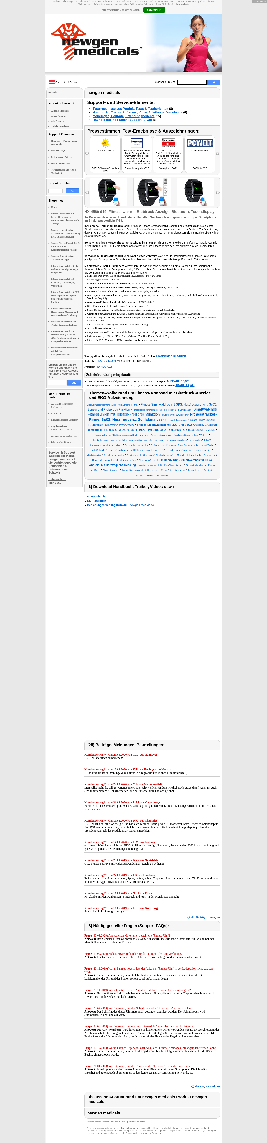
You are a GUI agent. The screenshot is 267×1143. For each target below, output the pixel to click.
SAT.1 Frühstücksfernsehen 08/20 (105, 169)
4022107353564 (128, 361)
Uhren (54, 207)
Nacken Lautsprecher (64, 436)
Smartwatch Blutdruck (171, 356)
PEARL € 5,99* (179, 381)
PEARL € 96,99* (106, 361)
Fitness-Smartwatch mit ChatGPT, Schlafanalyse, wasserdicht (63, 282)
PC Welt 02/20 (200, 168)
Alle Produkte (57, 121)
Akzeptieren (154, 9)
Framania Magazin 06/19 (136, 168)
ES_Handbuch (96, 500)
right (218, 192)
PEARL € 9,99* (184, 385)
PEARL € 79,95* (104, 366)
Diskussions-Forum (60, 163)
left (87, 192)
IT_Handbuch (96, 496)
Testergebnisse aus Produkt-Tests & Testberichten (130, 108)
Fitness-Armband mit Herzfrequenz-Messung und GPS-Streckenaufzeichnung (64, 312)
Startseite (160, 81)
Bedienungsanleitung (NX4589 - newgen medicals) (120, 505)
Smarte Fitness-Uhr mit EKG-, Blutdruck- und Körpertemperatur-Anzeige (65, 246)
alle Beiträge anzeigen (205, 917)
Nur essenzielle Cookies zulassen (120, 9)
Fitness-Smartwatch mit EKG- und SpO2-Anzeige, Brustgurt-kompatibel (65, 269)
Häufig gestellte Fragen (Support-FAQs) (122, 120)
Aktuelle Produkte (60, 111)
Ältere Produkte (59, 116)
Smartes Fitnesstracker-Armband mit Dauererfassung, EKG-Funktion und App (65, 233)
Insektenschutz (62, 442)
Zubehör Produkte (60, 126)
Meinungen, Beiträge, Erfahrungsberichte (123, 116)
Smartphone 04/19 (168, 168)
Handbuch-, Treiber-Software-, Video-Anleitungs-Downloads (137, 112)
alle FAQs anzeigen (207, 1086)
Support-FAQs (58, 150)
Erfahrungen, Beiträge (62, 157)
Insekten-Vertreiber (64, 420)
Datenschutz (182, 4)
